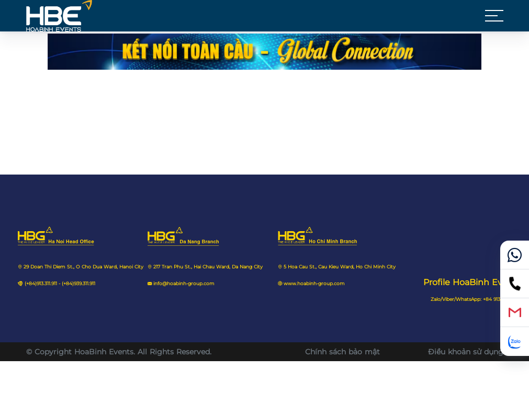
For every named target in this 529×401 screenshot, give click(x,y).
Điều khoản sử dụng (465, 351)
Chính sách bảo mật (342, 351)
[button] (494, 15)
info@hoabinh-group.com (184, 283)
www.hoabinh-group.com (314, 283)
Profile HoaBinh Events (472, 282)
